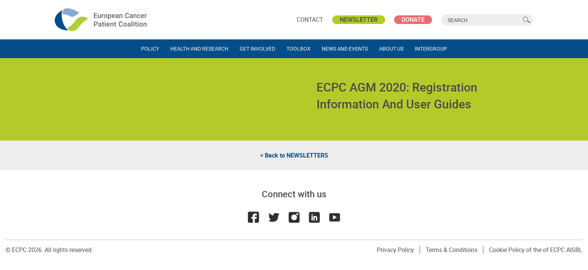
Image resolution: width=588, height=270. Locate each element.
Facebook (253, 217)
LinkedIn (314, 217)
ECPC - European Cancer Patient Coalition (101, 20)
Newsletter (359, 19)
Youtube (334, 217)
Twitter (273, 217)
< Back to (294, 155)
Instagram (294, 217)
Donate (413, 19)
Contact (310, 19)
